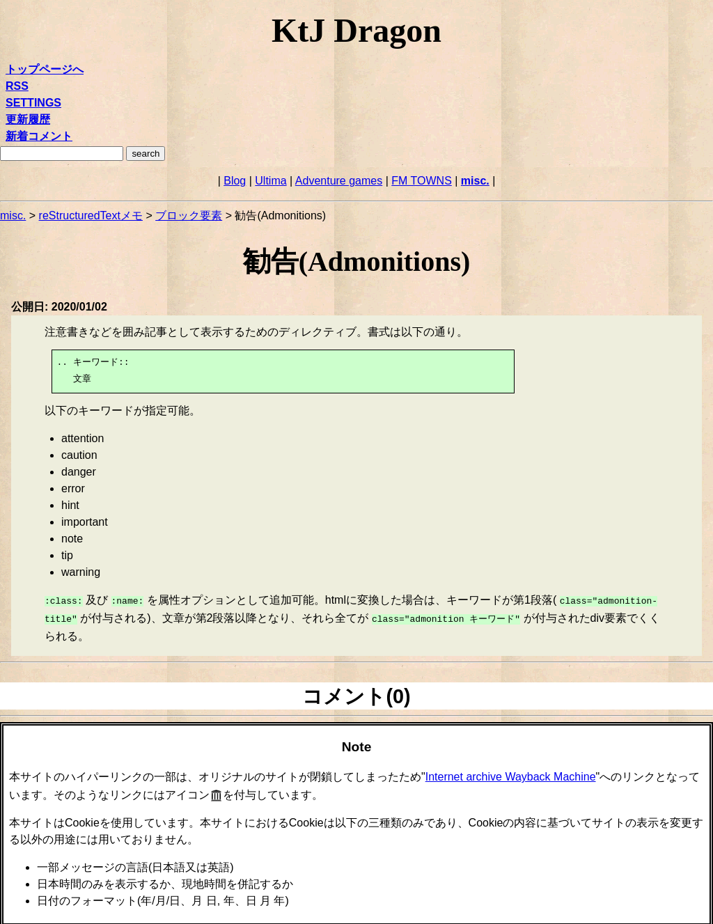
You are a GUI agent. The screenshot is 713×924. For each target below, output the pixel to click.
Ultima (270, 181)
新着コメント (39, 136)
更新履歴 (28, 119)
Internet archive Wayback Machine (510, 774)
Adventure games (338, 181)
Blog (235, 181)
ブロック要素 (188, 215)
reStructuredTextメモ (91, 215)
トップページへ (45, 69)
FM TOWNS (421, 181)
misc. (475, 181)
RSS (17, 86)
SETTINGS (33, 103)
